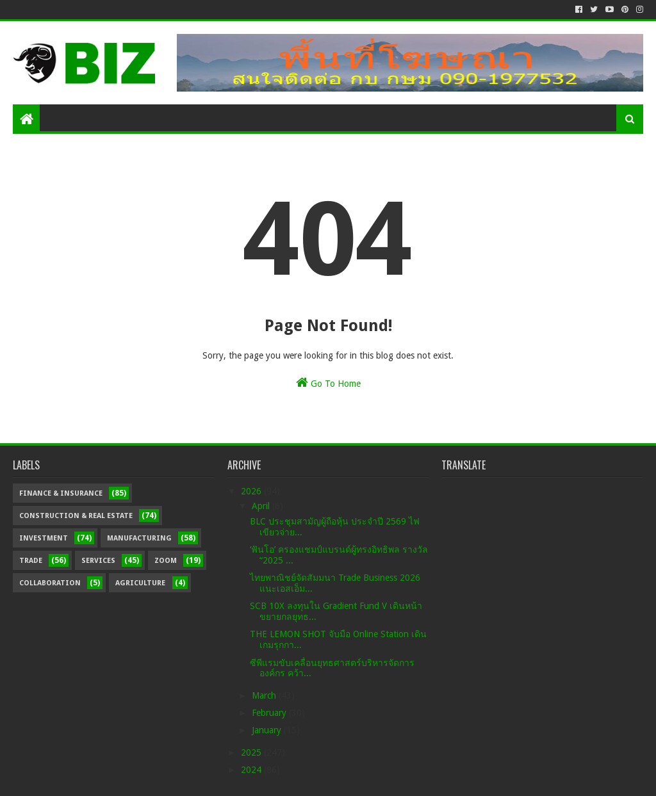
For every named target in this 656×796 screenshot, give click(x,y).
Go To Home (328, 382)
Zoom (165, 560)
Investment (43, 538)
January (268, 730)
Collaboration (50, 583)
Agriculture (140, 583)
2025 (252, 752)
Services (98, 560)
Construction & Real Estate (76, 516)
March (265, 695)
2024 (252, 770)
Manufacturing (139, 538)
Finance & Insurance (60, 493)
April (262, 506)
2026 (252, 491)
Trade (30, 560)
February (270, 713)
